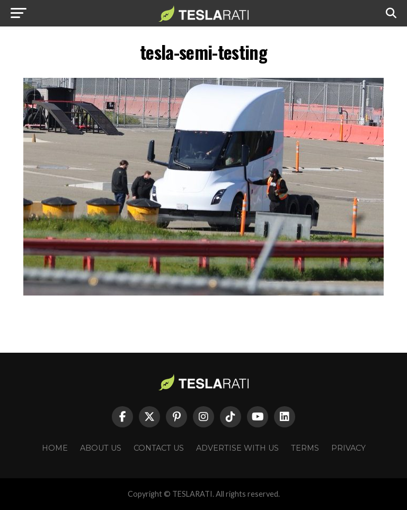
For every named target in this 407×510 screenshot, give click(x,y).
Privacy (348, 448)
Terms (305, 448)
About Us (100, 448)
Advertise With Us (237, 448)
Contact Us (159, 448)
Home (55, 448)
